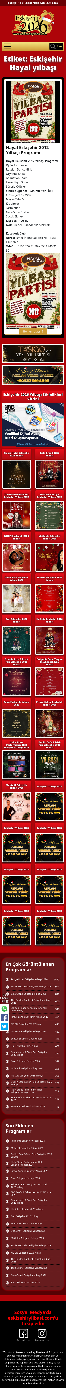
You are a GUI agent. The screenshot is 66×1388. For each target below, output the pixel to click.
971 (57, 965)
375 (57, 1031)
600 (57, 979)
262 (57, 1069)
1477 (56, 957)
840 (57, 972)
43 (58, 1084)
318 (57, 1039)
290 (57, 1054)
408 (57, 1024)
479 (57, 995)
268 (57, 1061)
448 (57, 1017)
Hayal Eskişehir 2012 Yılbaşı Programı (27, 128)
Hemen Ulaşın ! (33, 310)
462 (57, 1009)
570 (57, 987)
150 (57, 1077)
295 (57, 1046)
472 (57, 1002)
